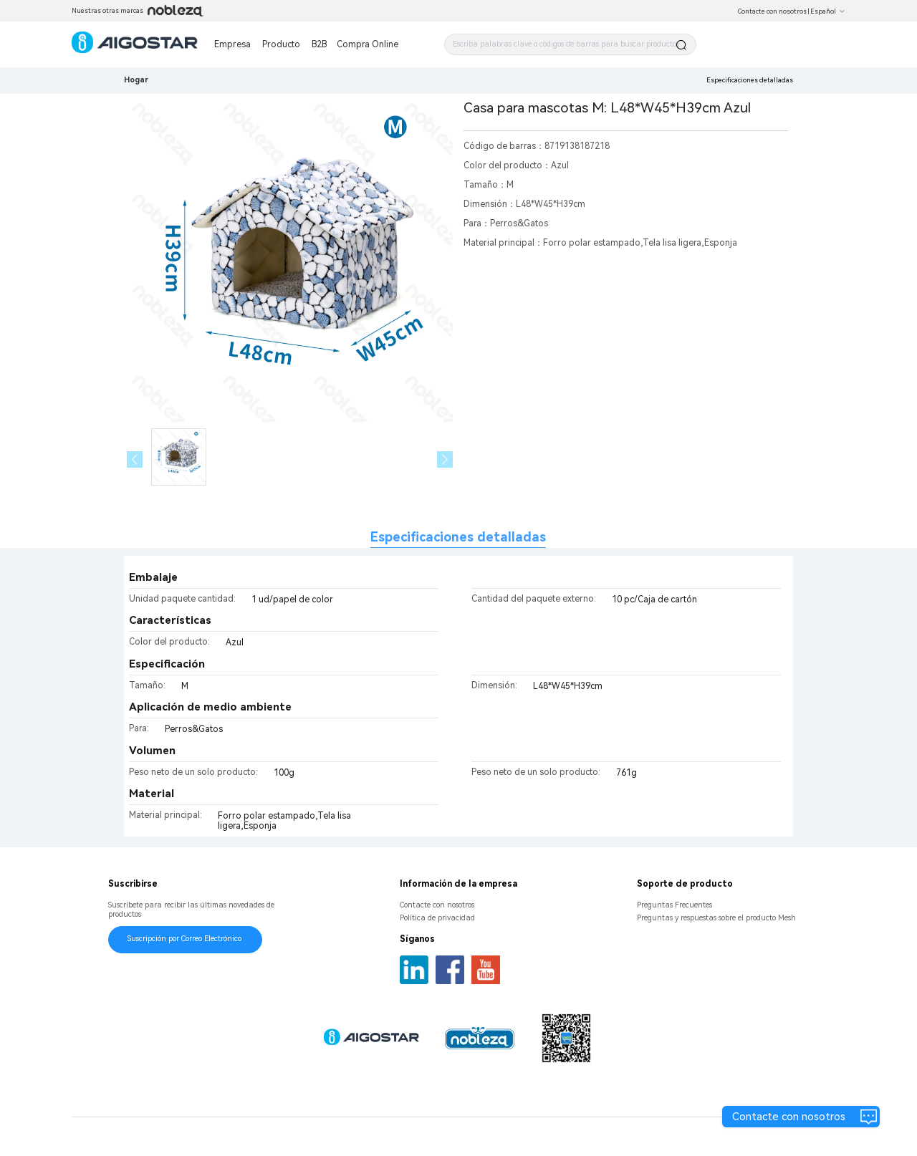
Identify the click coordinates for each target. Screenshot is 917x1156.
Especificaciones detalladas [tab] (458, 536)
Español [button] (827, 11)
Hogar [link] (136, 80)
